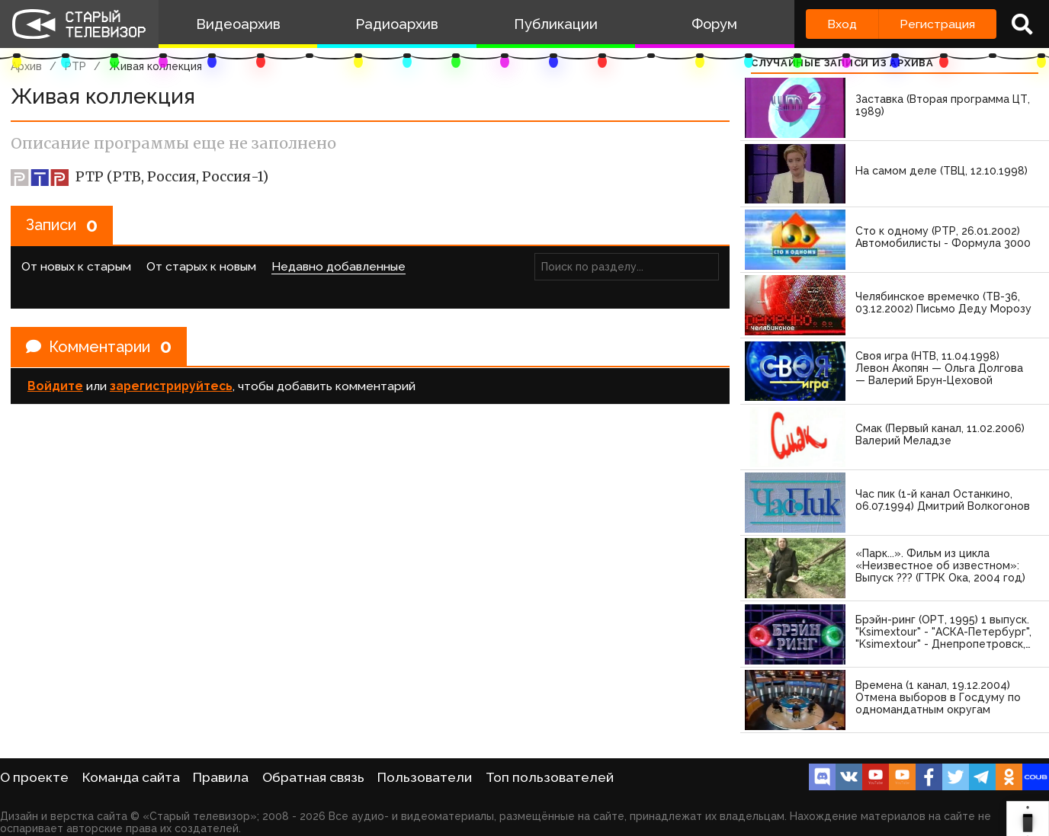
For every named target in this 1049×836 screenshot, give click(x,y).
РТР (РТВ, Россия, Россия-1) (139, 176)
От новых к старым (76, 266)
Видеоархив (238, 24)
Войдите (55, 386)
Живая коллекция (155, 66)
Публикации (556, 24)
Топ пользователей (550, 777)
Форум (714, 24)
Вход (842, 24)
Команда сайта (131, 777)
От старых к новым (201, 266)
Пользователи (424, 777)
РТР (75, 66)
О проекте (34, 777)
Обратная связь (313, 777)
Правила (221, 777)
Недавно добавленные (338, 266)
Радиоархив (396, 24)
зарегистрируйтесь (171, 386)
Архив (26, 66)
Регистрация (937, 24)
